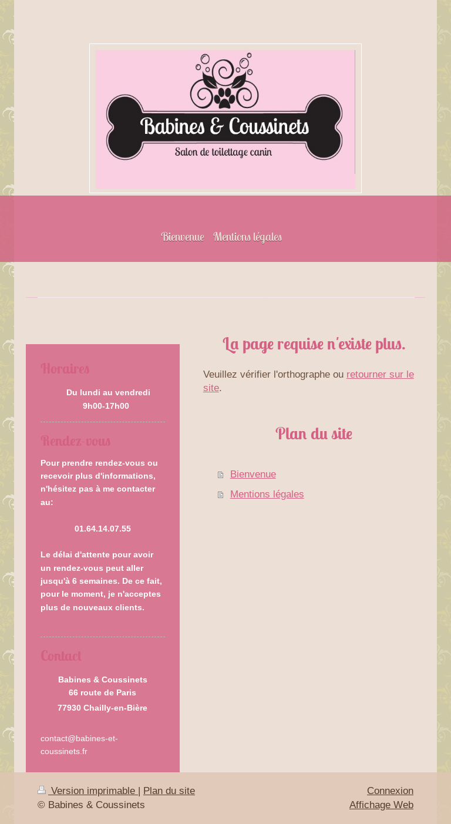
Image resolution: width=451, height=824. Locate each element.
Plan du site (169, 790)
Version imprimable (88, 790)
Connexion (390, 790)
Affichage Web (381, 804)
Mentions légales (267, 494)
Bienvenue (253, 474)
